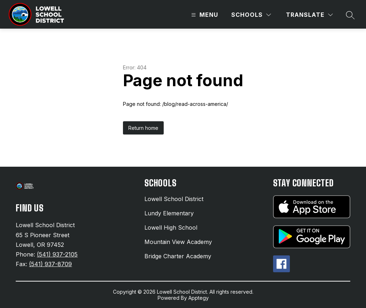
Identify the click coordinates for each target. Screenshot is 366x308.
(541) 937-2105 (57, 254)
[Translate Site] (309, 14)
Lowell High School (170, 227)
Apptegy (198, 298)
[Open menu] (203, 14)
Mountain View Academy (178, 241)
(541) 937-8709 (50, 264)
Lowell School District (173, 198)
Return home (143, 128)
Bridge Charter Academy (177, 256)
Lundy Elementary (169, 213)
